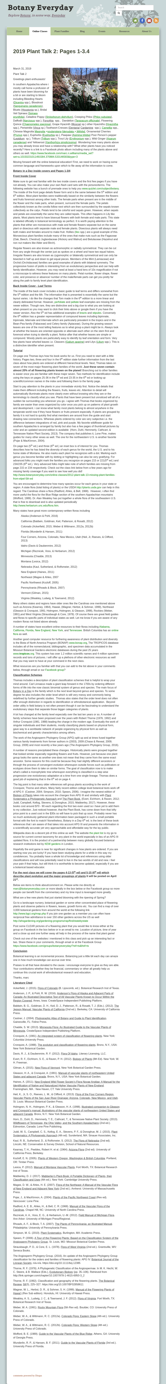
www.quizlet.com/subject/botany (100, 188)
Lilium (100, 341)
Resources (124, 31)
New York (57, 630)
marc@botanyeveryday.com (29, 888)
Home (19, 31)
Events (101, 31)
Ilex (77, 232)
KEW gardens (53, 844)
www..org (23, 653)
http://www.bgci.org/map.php (29, 913)
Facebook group (54, 670)
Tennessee (75, 630)
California (18, 630)
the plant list (96, 833)
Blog (82, 31)
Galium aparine (75, 341)
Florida (29, 630)
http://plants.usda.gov (89, 487)
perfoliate (59, 302)
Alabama (104, 626)
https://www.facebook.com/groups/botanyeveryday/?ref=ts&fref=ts (51, 945)
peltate (75, 302)
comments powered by (27, 1375)
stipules (97, 312)
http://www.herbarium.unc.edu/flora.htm (35, 505)
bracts (83, 312)
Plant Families (61, 31)
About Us (146, 31)
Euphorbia (49, 135)
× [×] (60, 131)
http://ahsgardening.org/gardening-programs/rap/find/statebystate (50, 921)
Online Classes (39, 31)
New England (42, 630)
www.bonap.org (78, 642)
